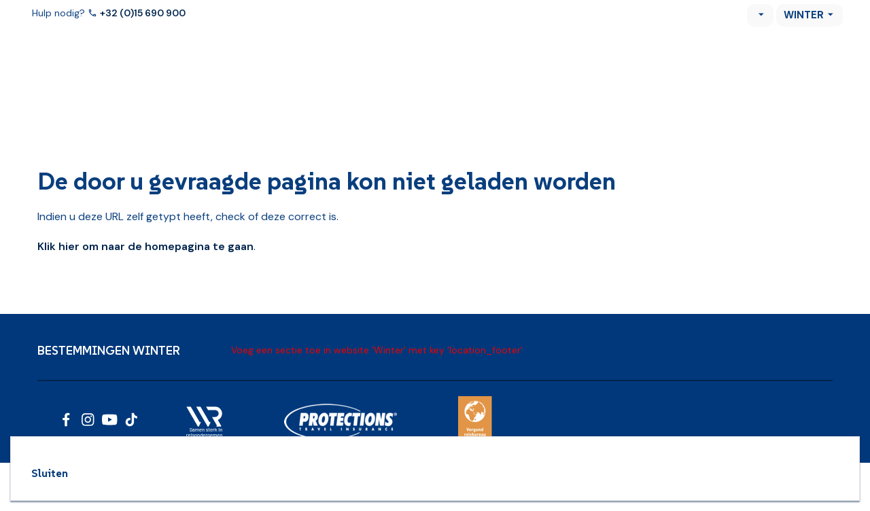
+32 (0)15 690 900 (144, 13)
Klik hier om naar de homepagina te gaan (145, 246)
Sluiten (49, 473)
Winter (804, 15)
